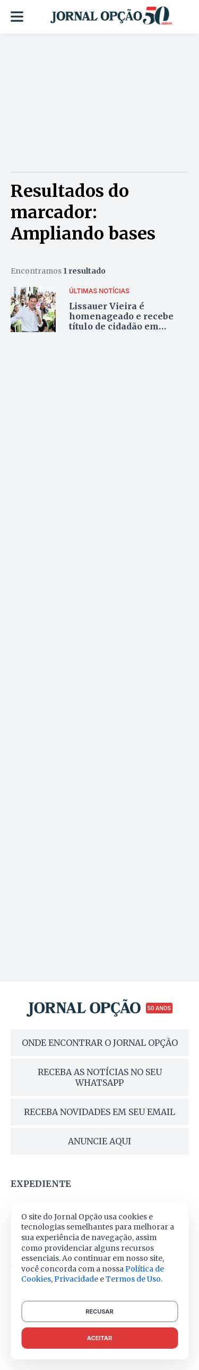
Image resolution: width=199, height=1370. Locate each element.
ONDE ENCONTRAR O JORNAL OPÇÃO (100, 1042)
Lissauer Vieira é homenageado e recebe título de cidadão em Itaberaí (121, 321)
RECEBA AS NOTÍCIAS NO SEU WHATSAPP (100, 1077)
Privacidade (76, 1279)
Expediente (41, 1183)
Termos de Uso (133, 1279)
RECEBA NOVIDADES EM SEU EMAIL (99, 1112)
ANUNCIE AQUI (99, 1141)
